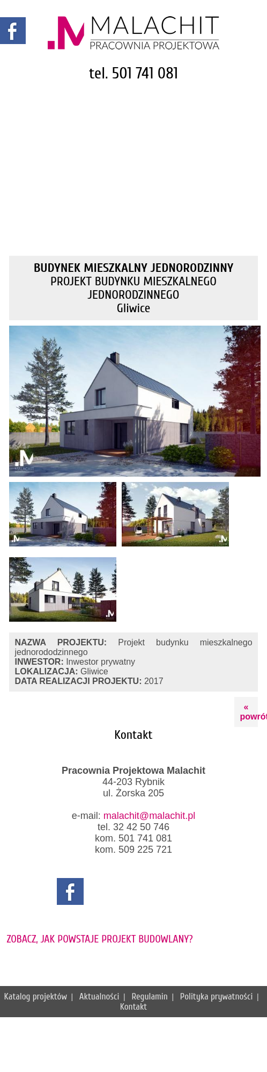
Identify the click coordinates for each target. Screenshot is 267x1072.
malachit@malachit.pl (149, 815)
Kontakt (133, 1007)
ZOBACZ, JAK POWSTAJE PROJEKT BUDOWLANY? (99, 939)
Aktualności (99, 996)
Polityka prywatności (216, 996)
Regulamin (149, 996)
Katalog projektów (35, 996)
